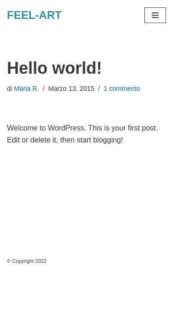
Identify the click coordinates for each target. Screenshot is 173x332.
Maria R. (26, 88)
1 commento (122, 88)
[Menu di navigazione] (155, 15)
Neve (15, 322)
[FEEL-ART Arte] (34, 15)
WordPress (89, 322)
